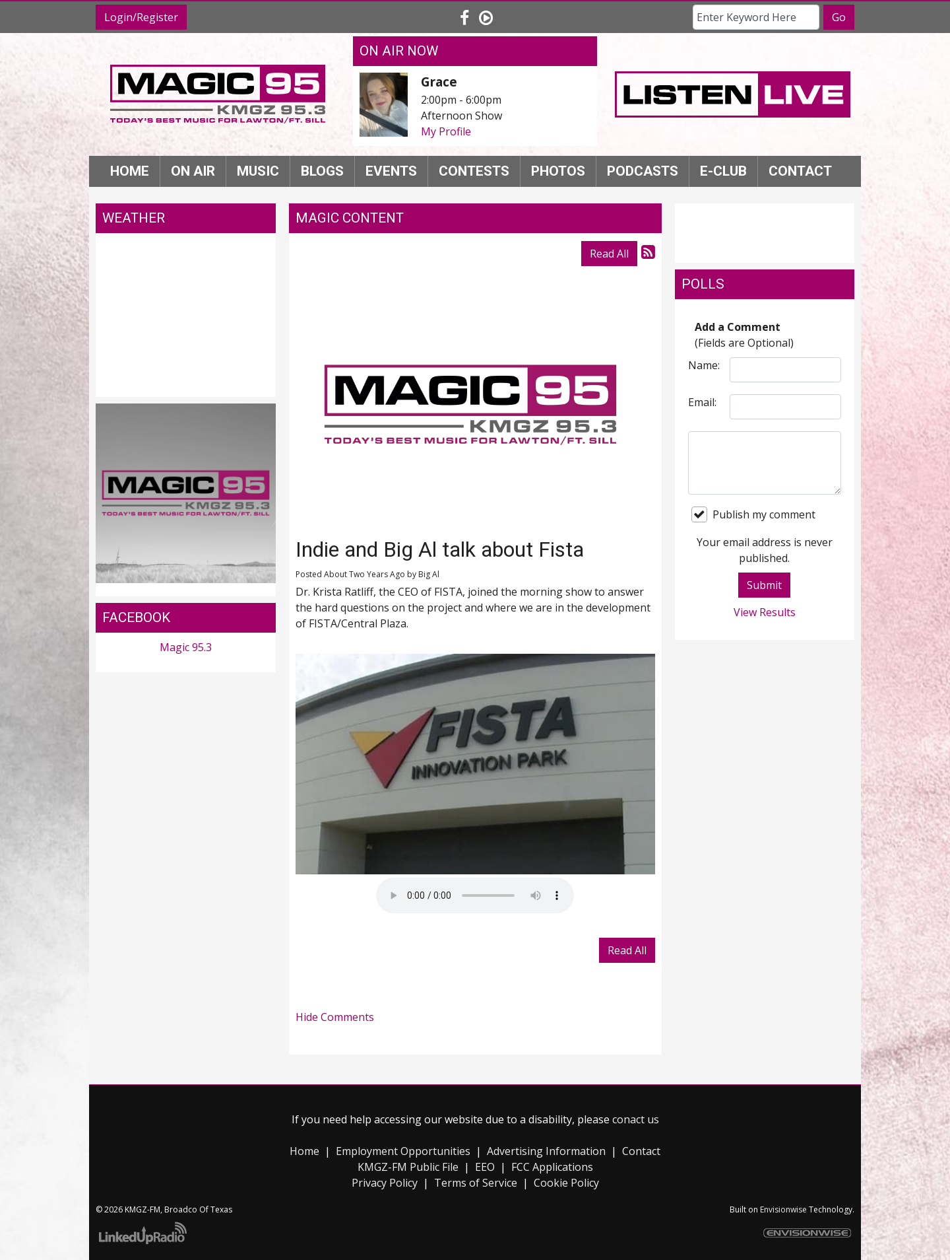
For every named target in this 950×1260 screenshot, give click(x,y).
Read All (609, 253)
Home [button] (129, 171)
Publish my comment (753, 514)
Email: (702, 402)
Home (304, 1151)
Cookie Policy (566, 1182)
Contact (641, 1151)
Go (839, 17)
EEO (485, 1167)
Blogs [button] (322, 171)
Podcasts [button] (642, 171)
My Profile (446, 131)
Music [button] (258, 171)
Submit (764, 585)
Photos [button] (558, 171)
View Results (765, 612)
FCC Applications (552, 1167)
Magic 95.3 (186, 647)
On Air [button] (193, 171)
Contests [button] (474, 171)
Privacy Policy (385, 1182)
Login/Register (141, 17)
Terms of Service (475, 1182)
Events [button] (391, 171)
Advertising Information (546, 1151)
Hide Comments (335, 1017)
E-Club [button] (723, 171)
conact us (635, 1119)
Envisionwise (783, 1209)
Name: (704, 365)
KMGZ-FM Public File (408, 1167)
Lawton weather (185, 383)
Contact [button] (800, 171)
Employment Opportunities (403, 1151)
